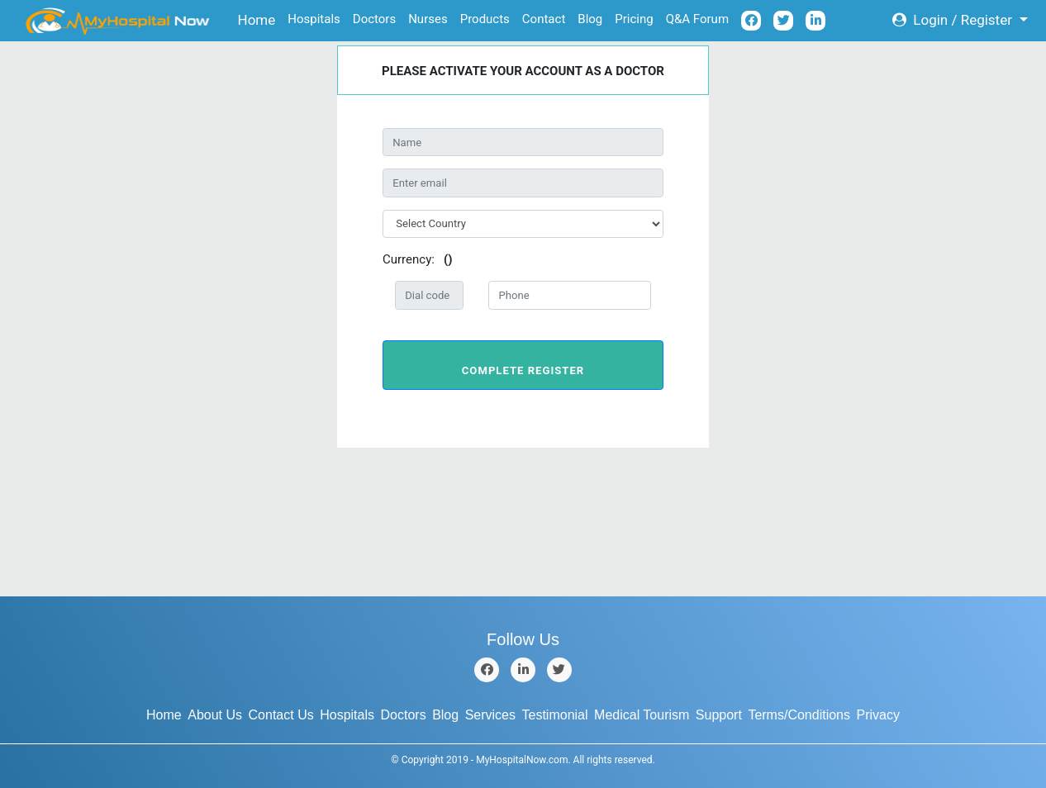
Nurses (428, 19)
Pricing (634, 19)
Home (260, 18)
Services (490, 715)
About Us (215, 715)
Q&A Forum (697, 19)
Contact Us (281, 715)
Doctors (374, 19)
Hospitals (314, 19)
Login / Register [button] (953, 20)
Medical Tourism (641, 715)
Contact (543, 19)
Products (485, 19)
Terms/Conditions (799, 715)
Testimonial (555, 715)
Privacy (878, 715)
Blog (590, 19)
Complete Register (523, 370)
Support (719, 715)
